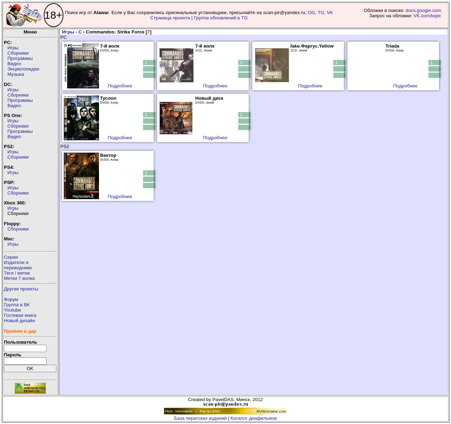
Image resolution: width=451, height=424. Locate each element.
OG (311, 12)
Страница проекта (170, 17)
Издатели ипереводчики (18, 265)
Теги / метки (17, 273)
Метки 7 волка (19, 278)
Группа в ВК (17, 304)
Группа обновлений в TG (221, 17)
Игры (12, 47)
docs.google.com (423, 10)
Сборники (18, 53)
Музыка (15, 74)
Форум (11, 299)
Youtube (12, 310)
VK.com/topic (427, 15)
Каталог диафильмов (253, 418)
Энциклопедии (23, 69)
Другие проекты (21, 288)
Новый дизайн (19, 320)
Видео (14, 63)
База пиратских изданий (200, 418)
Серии (11, 257)
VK (330, 12)
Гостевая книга (20, 315)
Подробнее (120, 85)
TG (321, 12)
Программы (20, 58)
